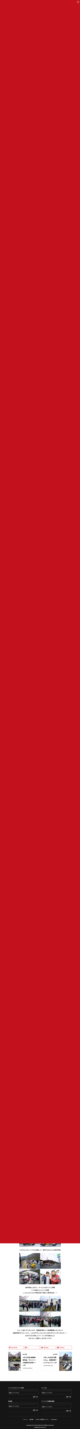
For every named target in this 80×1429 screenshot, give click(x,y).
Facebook (54, 1419)
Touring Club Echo (38, 1425)
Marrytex (43, 1427)
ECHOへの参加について (42, 1419)
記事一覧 (35, 1397)
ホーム (25, 1419)
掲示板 (31, 1419)
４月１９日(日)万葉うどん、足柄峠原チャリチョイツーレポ (50, 1360)
